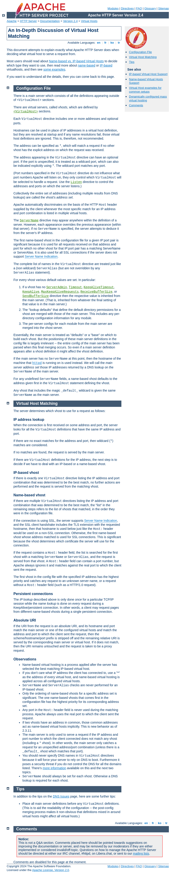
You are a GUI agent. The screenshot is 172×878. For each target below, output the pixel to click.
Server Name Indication (41, 256)
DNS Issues (61, 796)
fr (105, 42)
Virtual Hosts (89, 21)
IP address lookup (28, 419)
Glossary (150, 8)
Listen (76, 182)
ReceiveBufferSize (96, 292)
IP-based (106, 65)
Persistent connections (33, 594)
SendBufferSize (35, 296)
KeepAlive (30, 292)
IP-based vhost (26, 473)
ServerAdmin (56, 287)
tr (119, 42)
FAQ (139, 8)
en (98, 42)
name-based (86, 65)
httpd (37, 363)
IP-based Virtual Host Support (148, 74)
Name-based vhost (29, 495)
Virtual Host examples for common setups (145, 89)
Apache (12, 21)
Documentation (50, 21)
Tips (131, 62)
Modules (113, 8)
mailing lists (141, 853)
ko (112, 42)
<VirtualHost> (25, 111)
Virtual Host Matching (143, 57)
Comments (136, 105)
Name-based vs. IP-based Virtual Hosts (76, 61)
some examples (54, 69)
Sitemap (163, 8)
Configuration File (140, 52)
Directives (127, 8)
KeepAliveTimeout (99, 287)
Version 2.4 (70, 21)
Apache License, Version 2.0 (50, 870)
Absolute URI (24, 620)
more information (54, 768)
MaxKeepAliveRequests (60, 292)
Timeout (75, 287)
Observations (24, 659)
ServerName (29, 220)
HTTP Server (28, 21)
